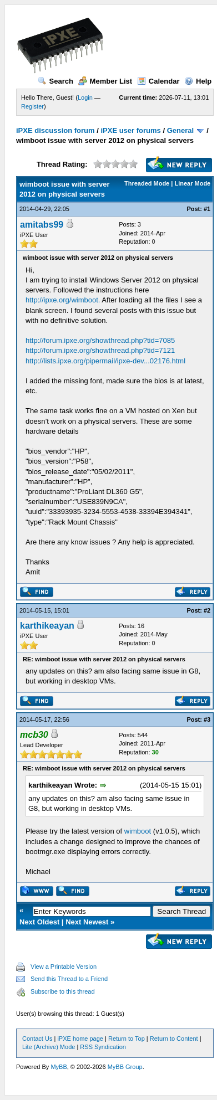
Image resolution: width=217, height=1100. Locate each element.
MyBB (59, 1066)
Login (85, 97)
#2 (207, 610)
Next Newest (86, 922)
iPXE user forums (130, 130)
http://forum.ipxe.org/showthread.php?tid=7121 (100, 350)
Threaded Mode (146, 183)
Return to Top (126, 1038)
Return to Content (174, 1038)
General (180, 130)
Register (32, 106)
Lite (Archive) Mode (48, 1047)
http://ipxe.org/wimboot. (63, 300)
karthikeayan (47, 625)
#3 (207, 719)
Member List (105, 81)
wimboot (137, 831)
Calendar (158, 81)
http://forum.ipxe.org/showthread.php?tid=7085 (100, 340)
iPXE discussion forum (55, 130)
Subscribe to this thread (63, 991)
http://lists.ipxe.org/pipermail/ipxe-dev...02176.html (105, 361)
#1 (207, 208)
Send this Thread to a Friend (69, 978)
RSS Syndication (103, 1047)
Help (197, 81)
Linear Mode (192, 183)
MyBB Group (125, 1066)
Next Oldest (39, 922)
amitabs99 (41, 224)
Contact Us (37, 1038)
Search (55, 81)
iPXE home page (80, 1038)
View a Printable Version (64, 966)
